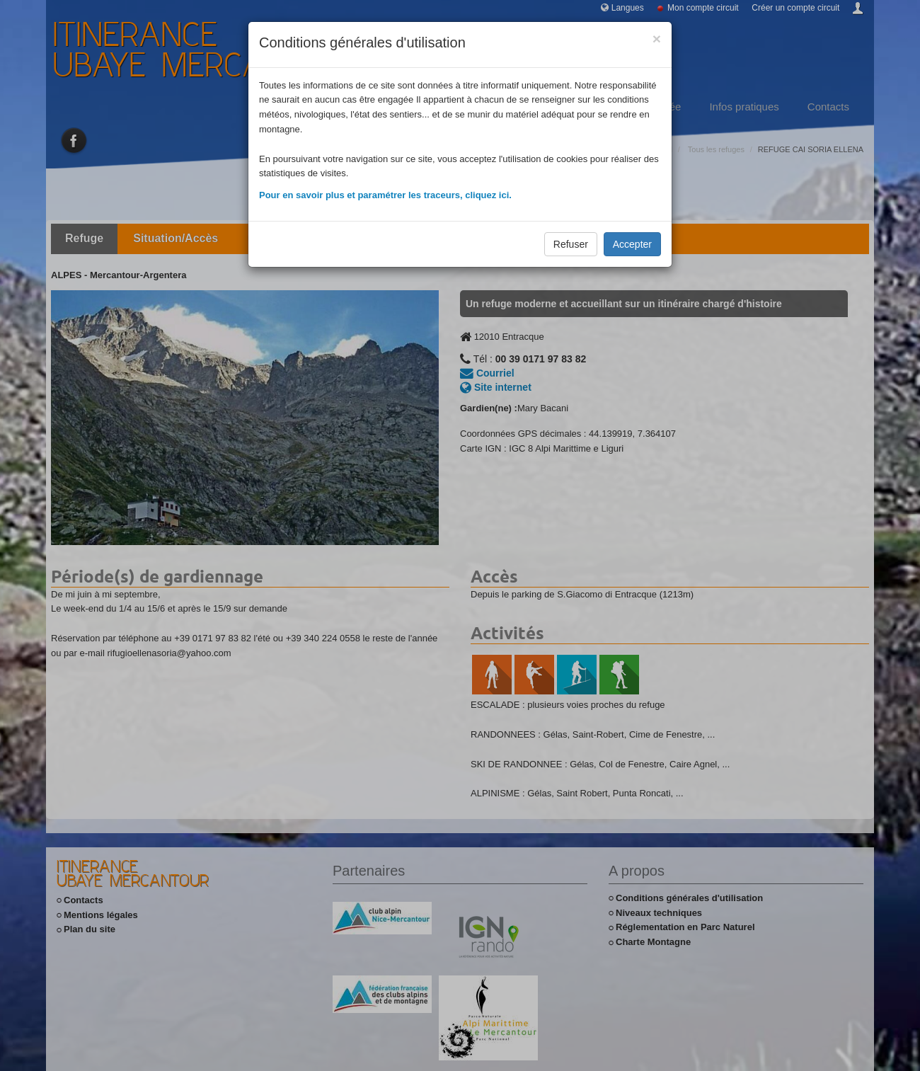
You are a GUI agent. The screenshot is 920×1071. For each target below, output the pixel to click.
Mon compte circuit (703, 8)
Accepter (632, 244)
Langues (627, 8)
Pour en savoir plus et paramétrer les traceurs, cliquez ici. (385, 195)
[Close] (656, 38)
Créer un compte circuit (795, 8)
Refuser (570, 244)
